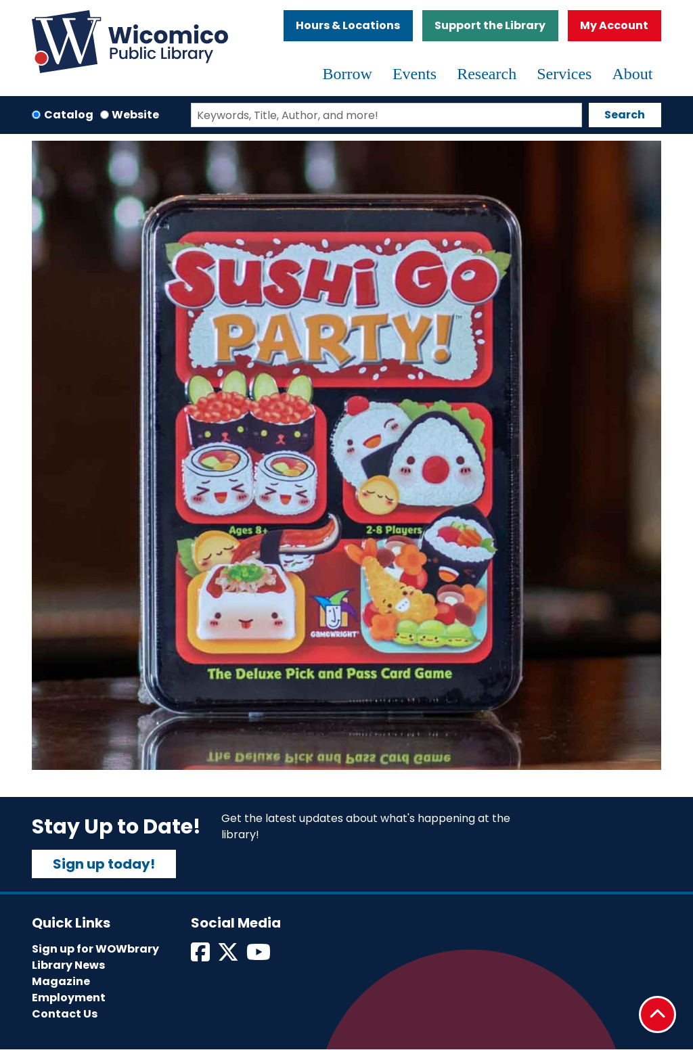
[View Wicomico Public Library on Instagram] (259, 956)
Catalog (68, 114)
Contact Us (64, 1014)
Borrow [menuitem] (347, 74)
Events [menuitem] (415, 74)
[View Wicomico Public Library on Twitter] (229, 956)
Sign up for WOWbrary (95, 949)
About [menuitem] (632, 74)
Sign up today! (104, 863)
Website (135, 114)
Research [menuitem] (486, 74)
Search (624, 114)
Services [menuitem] (564, 74)
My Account (614, 25)
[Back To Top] (657, 1014)
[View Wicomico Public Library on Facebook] (201, 956)
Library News (68, 965)
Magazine (61, 981)
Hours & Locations (348, 25)
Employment (69, 997)
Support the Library (489, 25)
